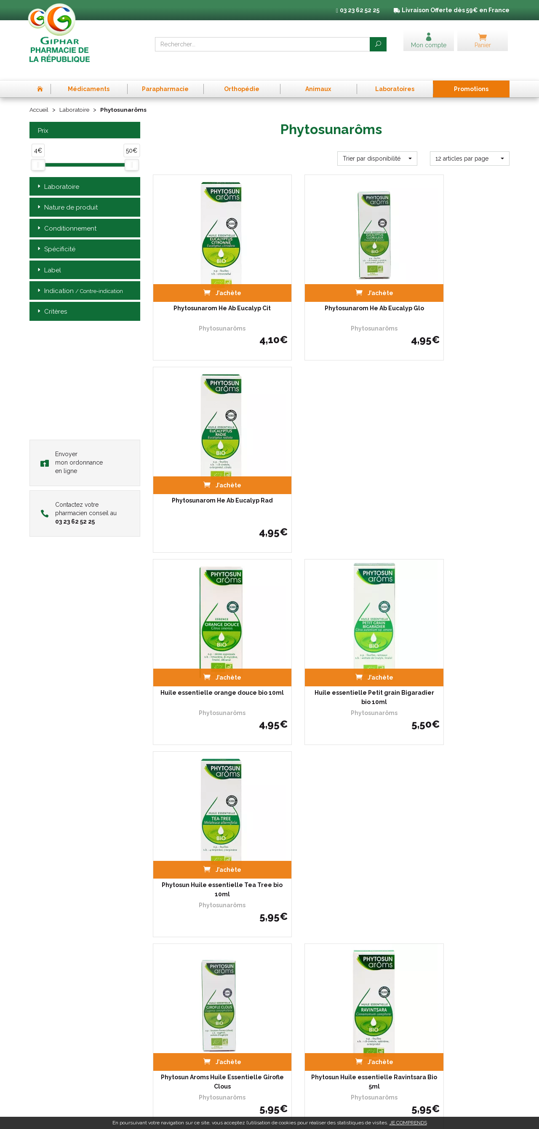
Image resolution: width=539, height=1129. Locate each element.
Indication (79, 277)
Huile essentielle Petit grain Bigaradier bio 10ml (331, 458)
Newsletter (166, 1047)
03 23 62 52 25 (58, 1052)
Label (48, 256)
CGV (404, 978)
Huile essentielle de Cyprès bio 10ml (331, 809)
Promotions (167, 1032)
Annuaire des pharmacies (185, 1068)
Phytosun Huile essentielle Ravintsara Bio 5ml (331, 634)
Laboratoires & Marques (182, 1024)
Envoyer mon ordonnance (71, 448)
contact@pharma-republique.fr (79, 1066)
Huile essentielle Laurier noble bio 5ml (454, 809)
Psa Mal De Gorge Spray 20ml (454, 629)
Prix (42, 117)
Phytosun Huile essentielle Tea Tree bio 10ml (454, 458)
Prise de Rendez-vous (180, 978)
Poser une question (176, 1016)
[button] (377, 144)
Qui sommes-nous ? (178, 986)
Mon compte (168, 1055)
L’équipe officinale (175, 994)
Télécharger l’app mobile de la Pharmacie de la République (269, 917)
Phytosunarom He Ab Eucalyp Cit (207, 277)
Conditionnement (66, 214)
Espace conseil (171, 1040)
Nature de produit (67, 193)
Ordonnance (168, 1001)
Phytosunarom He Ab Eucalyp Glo (331, 277)
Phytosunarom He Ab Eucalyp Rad (454, 277)
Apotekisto (424, 1116)
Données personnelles (427, 994)
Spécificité (55, 235)
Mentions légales (420, 986)
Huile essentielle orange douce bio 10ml (208, 458)
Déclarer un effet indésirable (188, 1009)
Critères (51, 298)
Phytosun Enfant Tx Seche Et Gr (208, 804)
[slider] (38, 151)
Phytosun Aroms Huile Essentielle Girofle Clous (208, 634)
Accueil (39, 96)
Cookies (408, 1001)
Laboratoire (76, 96)
